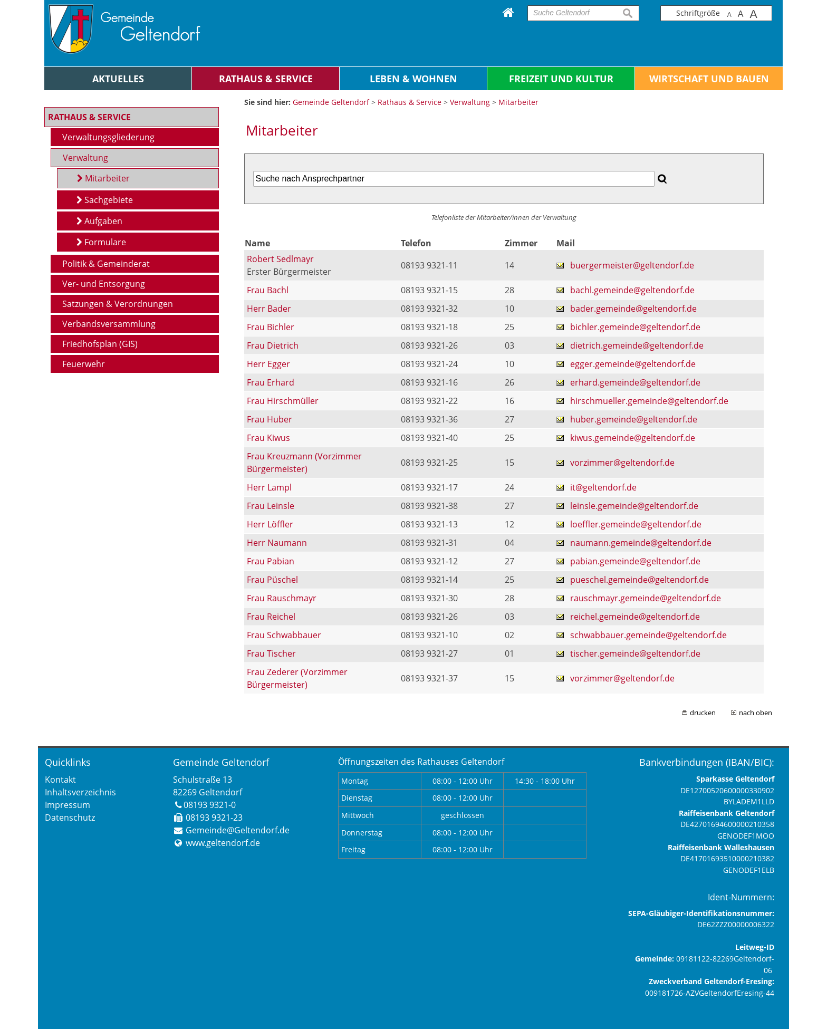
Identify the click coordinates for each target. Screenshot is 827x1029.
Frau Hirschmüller (283, 401)
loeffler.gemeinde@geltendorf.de (635, 524)
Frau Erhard (270, 382)
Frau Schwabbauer (284, 635)
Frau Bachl (268, 290)
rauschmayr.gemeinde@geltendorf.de (645, 598)
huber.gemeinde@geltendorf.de (633, 419)
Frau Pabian (270, 561)
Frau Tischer (271, 653)
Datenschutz (70, 817)
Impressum (67, 805)
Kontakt (60, 779)
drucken (703, 712)
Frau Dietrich (273, 345)
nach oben (755, 712)
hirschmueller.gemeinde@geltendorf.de (649, 401)
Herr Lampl (269, 487)
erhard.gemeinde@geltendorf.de (635, 382)
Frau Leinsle (270, 506)
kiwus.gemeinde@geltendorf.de (632, 438)
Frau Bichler (270, 327)
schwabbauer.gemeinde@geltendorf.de (648, 635)
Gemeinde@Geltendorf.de (238, 830)
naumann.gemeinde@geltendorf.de (640, 543)
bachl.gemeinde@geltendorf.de (632, 290)
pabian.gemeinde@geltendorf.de (635, 561)
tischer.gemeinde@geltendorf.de (635, 653)
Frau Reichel (271, 616)
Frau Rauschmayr (281, 598)
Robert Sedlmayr (280, 259)
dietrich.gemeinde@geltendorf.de (637, 345)
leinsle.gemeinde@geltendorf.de (634, 506)
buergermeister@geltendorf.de (632, 265)
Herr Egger (268, 364)
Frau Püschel (272, 579)
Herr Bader (269, 308)
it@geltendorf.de (603, 487)
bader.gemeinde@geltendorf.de (633, 308)
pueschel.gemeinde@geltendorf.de (639, 579)
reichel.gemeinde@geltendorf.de (635, 616)
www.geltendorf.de (223, 843)
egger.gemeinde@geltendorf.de (633, 364)
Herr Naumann (277, 543)
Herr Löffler (270, 524)
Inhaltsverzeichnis (80, 792)
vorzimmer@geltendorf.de (622, 462)
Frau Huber (269, 419)
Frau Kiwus (268, 438)
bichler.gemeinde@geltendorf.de (635, 327)
